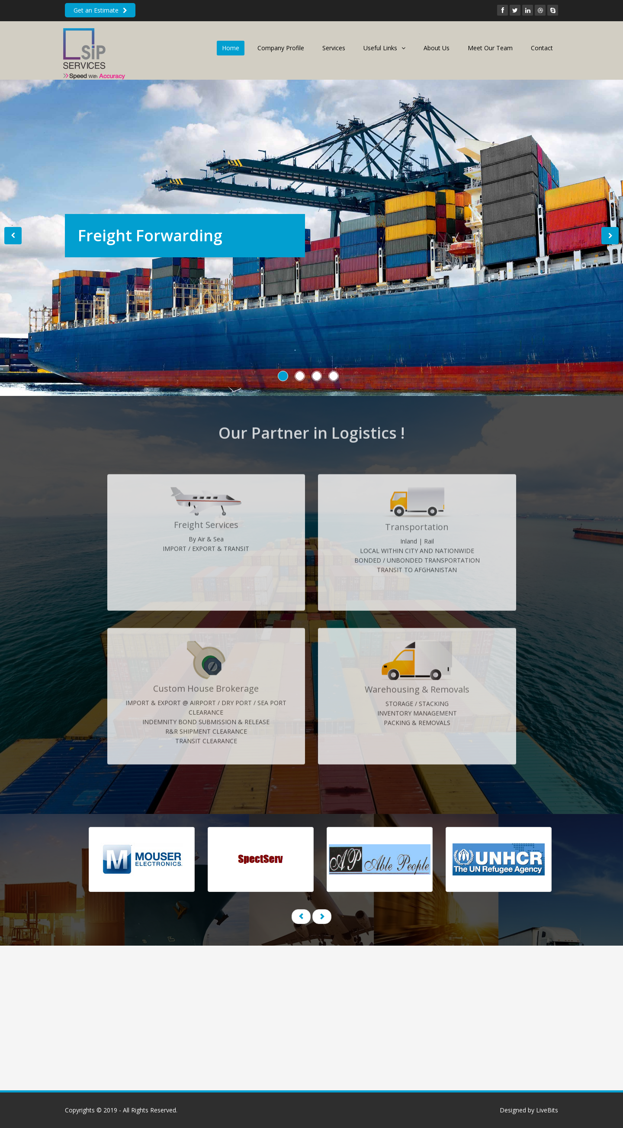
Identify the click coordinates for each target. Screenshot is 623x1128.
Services (333, 48)
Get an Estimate (100, 10)
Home (230, 48)
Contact (542, 48)
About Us (437, 48)
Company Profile (280, 48)
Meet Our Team (490, 48)
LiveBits (547, 1110)
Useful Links (384, 48)
